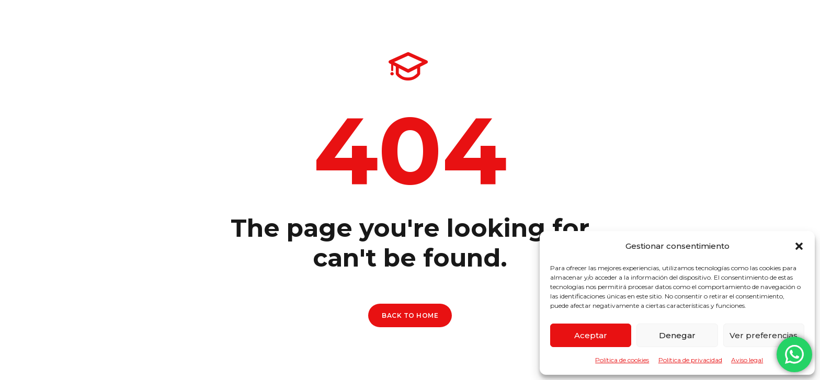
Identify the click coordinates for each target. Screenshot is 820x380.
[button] (799, 246)
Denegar (677, 335)
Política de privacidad (690, 360)
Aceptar (590, 335)
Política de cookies (622, 360)
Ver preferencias (764, 335)
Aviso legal (747, 360)
